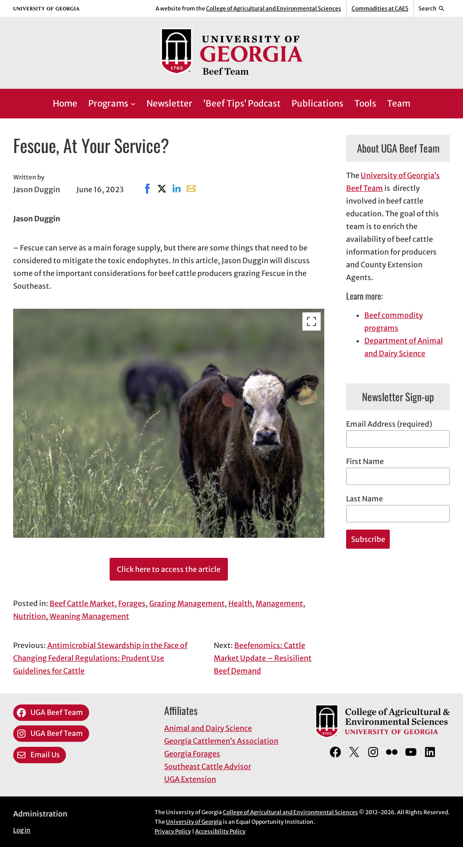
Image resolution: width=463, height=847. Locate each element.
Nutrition (29, 616)
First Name (365, 461)
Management (279, 603)
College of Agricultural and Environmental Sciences (273, 8)
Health (240, 603)
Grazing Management (187, 603)
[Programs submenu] (133, 103)
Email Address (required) (389, 424)
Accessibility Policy (220, 831)
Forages (132, 603)
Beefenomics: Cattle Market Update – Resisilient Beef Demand (263, 658)
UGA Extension (190, 779)
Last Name (364, 498)
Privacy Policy (173, 831)
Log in (21, 830)
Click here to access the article (169, 569)
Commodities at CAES (380, 8)
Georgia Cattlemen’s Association (221, 740)
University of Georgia (194, 821)
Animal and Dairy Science (208, 728)
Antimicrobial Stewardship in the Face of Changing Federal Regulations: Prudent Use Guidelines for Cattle (100, 658)
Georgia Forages (192, 753)
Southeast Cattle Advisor (207, 766)
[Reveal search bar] (432, 8)
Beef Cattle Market (82, 603)
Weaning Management (89, 616)
